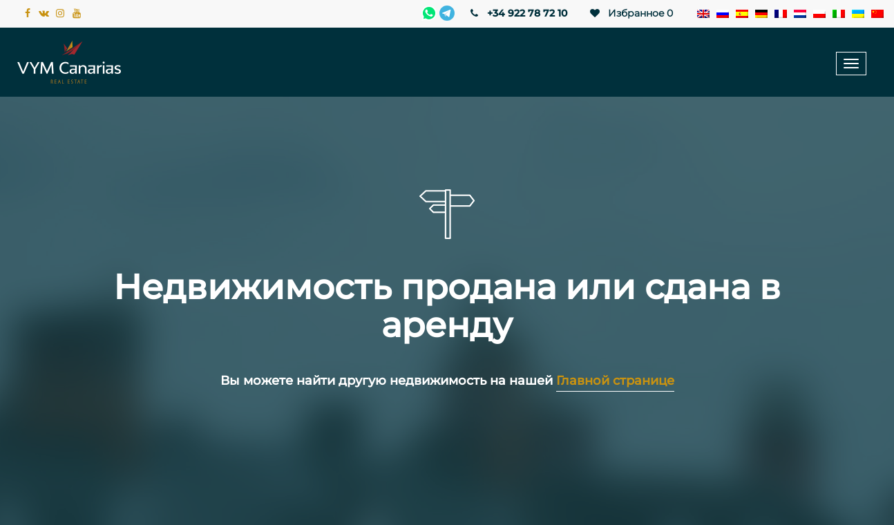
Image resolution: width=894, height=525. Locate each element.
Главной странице (615, 380)
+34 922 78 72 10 (518, 13)
